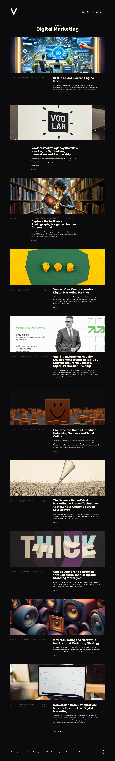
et (97, 12)
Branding (26, 145)
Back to (57, 731)
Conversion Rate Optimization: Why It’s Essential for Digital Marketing (75, 708)
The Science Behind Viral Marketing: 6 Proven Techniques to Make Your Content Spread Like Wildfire (76, 505)
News (31, 77)
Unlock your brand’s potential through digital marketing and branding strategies (74, 575)
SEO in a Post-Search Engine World (73, 79)
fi (92, 12)
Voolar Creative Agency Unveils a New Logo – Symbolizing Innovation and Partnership (54, 151)
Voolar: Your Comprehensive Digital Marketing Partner (73, 291)
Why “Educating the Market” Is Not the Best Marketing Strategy (76, 641)
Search (101, 12)
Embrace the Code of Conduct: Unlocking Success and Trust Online (75, 433)
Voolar (66, 752)
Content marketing (35, 145)
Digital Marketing (24, 77)
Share (104, 12)
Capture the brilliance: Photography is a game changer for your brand (53, 224)
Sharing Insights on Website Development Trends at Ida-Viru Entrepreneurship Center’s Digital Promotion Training (75, 361)
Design (21, 356)
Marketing (54, 145)
